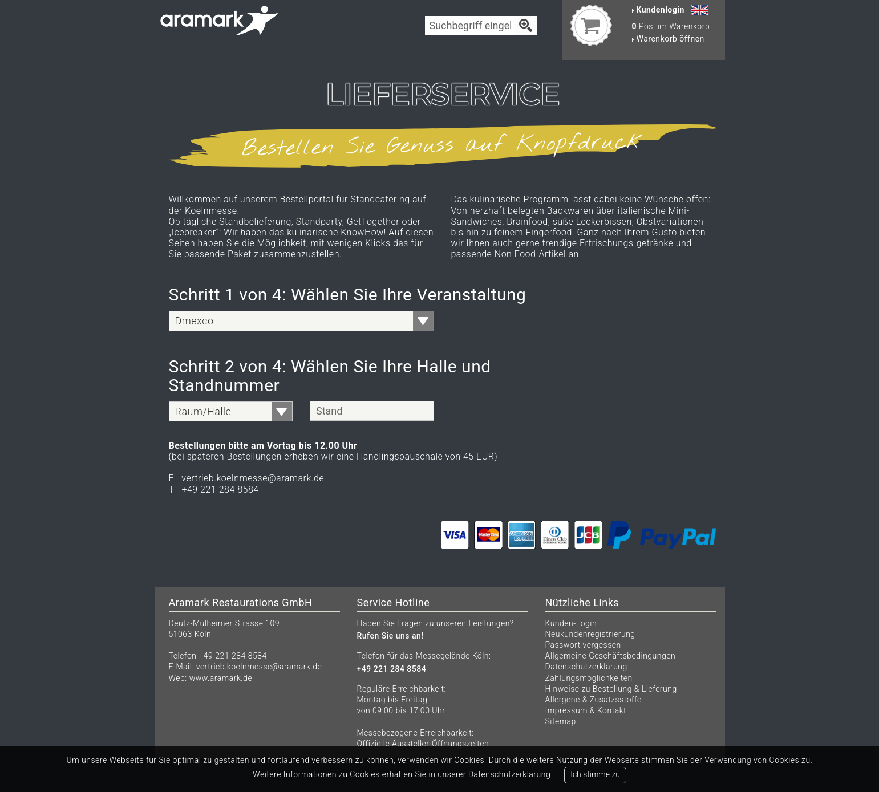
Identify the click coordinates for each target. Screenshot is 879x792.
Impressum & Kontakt (586, 710)
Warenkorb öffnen (668, 38)
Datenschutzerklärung (586, 666)
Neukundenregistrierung (590, 634)
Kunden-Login (571, 623)
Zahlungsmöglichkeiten (589, 678)
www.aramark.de (220, 678)
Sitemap (560, 721)
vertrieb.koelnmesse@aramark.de (259, 666)
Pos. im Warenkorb (671, 26)
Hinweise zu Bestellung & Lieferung (611, 688)
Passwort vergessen (583, 644)
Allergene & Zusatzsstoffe (593, 699)
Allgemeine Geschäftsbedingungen (610, 655)
